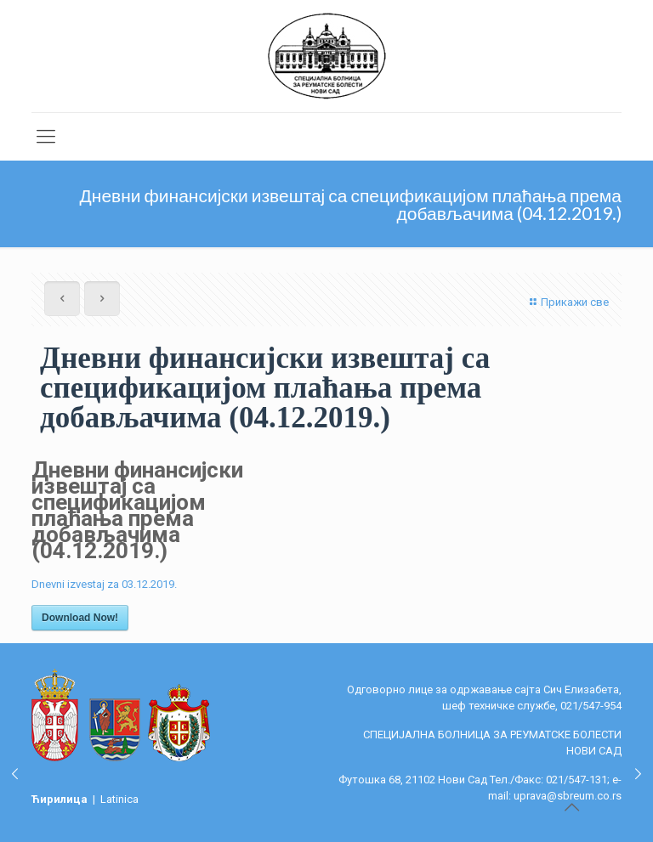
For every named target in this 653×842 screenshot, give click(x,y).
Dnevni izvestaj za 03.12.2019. (104, 584)
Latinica (119, 799)
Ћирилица (60, 799)
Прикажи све (567, 302)
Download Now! (80, 618)
